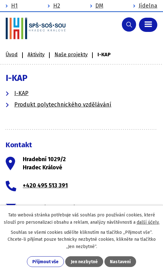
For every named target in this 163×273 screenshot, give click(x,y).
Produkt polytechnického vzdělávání (62, 104)
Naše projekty (71, 55)
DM (99, 5)
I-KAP (21, 93)
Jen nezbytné (84, 261)
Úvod (12, 55)
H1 (14, 5)
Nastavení (120, 261)
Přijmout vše (45, 261)
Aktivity (36, 55)
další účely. (148, 222)
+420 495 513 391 (45, 185)
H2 (56, 5)
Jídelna (148, 5)
